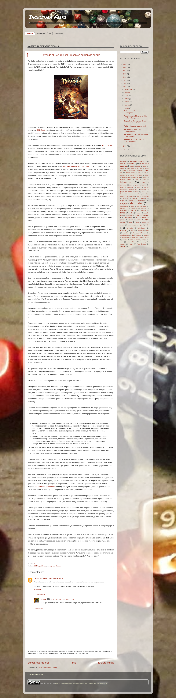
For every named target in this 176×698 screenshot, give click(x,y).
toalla (146, 237)
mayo (127, 99)
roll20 (133, 230)
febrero (127, 105)
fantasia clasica (125, 179)
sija (133, 235)
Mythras (133, 210)
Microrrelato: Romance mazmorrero (132, 130)
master (131, 200)
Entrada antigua (106, 662)
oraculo (139, 213)
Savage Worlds (139, 233)
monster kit (123, 208)
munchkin (123, 210)
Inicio (73, 662)
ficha (144, 179)
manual (143, 198)
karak (137, 191)
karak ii (144, 191)
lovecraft (125, 198)
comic (146, 168)
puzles (139, 219)
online (132, 213)
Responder (38, 590)
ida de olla (143, 189)
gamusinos (123, 185)
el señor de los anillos (136, 175)
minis (132, 206)
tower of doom (134, 239)
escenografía (126, 177)
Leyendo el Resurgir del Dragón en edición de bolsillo (135, 122)
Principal (30, 33)
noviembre (129, 89)
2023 (125, 74)
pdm (137, 217)
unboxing (143, 242)
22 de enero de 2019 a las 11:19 (51, 578)
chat (128, 168)
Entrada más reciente (38, 662)
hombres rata (133, 189)
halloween (130, 187)
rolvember (141, 230)
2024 (125, 71)
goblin (144, 185)
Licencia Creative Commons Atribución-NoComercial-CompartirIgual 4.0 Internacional (81, 683)
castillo (122, 168)
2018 (125, 146)
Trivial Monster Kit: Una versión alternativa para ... (135, 117)
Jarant (36, 578)
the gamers (134, 237)
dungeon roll (123, 175)
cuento (124, 170)
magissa (134, 198)
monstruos (134, 208)
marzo (127, 102)
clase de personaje (136, 168)
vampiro (122, 244)
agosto (127, 92)
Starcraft (138, 235)
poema (144, 217)
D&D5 (36, 566)
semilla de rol (124, 235)
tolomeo (125, 239)
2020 (125, 83)
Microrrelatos (41, 33)
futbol (143, 182)
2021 (125, 80)
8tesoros (123, 161)
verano (131, 244)
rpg (147, 230)
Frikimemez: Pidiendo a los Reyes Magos (134, 140)
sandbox (126, 233)
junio (127, 95)
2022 (125, 77)
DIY (145, 173)
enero (127, 108)
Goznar (43, 599)
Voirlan (122, 246)
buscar (138, 166)
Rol (50, 33)
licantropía (145, 196)
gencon (137, 185)
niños (122, 213)
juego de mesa (126, 191)
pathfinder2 (128, 217)
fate (137, 179)
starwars (146, 235)
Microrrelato (136, 203)
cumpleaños (132, 170)
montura (143, 208)
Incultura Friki (47, 16)
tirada (141, 237)
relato (130, 222)
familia (144, 177)
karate (122, 194)
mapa (122, 200)
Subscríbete (58, 33)
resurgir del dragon (54, 566)
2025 (125, 67)
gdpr (131, 185)
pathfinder (42, 566)
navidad (143, 210)
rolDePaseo (141, 228)
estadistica (136, 177)
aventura (132, 163)
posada (122, 219)
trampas (144, 239)
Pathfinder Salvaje (141, 215)
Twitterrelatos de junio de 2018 (135, 126)
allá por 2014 (107, 145)
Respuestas (41, 594)
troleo (121, 242)
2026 (125, 64)
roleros (123, 230)
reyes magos (132, 225)
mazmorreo (141, 200)
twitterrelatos (131, 242)
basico (132, 166)
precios (131, 219)
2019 (125, 86)
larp (138, 196)
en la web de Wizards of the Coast (76, 166)
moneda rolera (141, 206)
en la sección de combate (45, 487)
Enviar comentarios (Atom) (47, 667)
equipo (146, 175)
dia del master (130, 173)
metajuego (123, 203)
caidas (144, 166)
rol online (130, 228)
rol (147, 224)
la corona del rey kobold (134, 194)
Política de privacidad (35, 674)
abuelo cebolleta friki (137, 161)
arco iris (122, 164)
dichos (139, 173)
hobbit (138, 187)
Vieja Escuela (141, 244)
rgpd (140, 225)
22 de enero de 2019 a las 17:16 (62, 599)
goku (121, 187)
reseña (137, 222)
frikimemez (126, 182)
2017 (125, 149)
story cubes (125, 237)
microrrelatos (124, 206)
